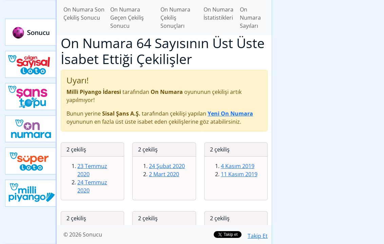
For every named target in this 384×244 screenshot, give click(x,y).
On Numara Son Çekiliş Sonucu (83, 13)
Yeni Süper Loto (31, 161)
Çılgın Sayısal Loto (31, 64)
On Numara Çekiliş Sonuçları (175, 17)
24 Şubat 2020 (167, 166)
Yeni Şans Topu (31, 96)
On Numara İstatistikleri (218, 13)
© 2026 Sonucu (82, 234)
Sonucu (31, 32)
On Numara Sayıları (250, 17)
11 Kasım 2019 (239, 174)
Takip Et (258, 236)
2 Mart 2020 (164, 174)
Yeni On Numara (31, 128)
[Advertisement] (328, 47)
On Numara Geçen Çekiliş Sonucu (127, 17)
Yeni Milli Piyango (31, 193)
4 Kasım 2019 (237, 166)
